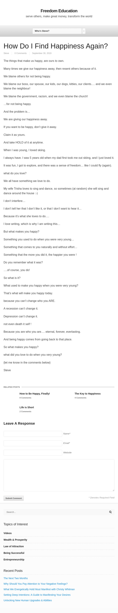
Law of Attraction (14, 546)
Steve (6, 53)
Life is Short (27, 407)
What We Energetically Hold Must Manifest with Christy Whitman (39, 589)
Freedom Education (59, 10)
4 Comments (80, 398)
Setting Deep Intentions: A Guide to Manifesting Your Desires (37, 594)
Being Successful (14, 553)
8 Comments (25, 398)
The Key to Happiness (88, 393)
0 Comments (21, 53)
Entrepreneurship (14, 559)
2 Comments (25, 411)
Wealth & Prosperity (15, 539)
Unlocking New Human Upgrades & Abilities (28, 600)
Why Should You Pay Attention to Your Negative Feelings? (36, 583)
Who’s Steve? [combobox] (42, 31)
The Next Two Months (16, 578)
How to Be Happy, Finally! (35, 393)
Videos (8, 533)
